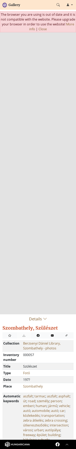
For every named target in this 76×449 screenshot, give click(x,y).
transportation (52, 415)
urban (38, 430)
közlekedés (31, 415)
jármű (52, 406)
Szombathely (33, 386)
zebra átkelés (33, 420)
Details (38, 319)
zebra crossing (56, 420)
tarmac (39, 396)
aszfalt (28, 396)
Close (43, 29)
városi (27, 430)
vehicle (64, 406)
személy (43, 401)
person (56, 401)
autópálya (52, 430)
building (54, 435)
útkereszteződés (35, 425)
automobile (40, 410)
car (62, 410)
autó (26, 410)
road (31, 401)
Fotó (26, 373)
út (24, 401)
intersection (59, 425)
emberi (28, 406)
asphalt (64, 396)
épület (41, 435)
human (41, 406)
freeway (29, 435)
